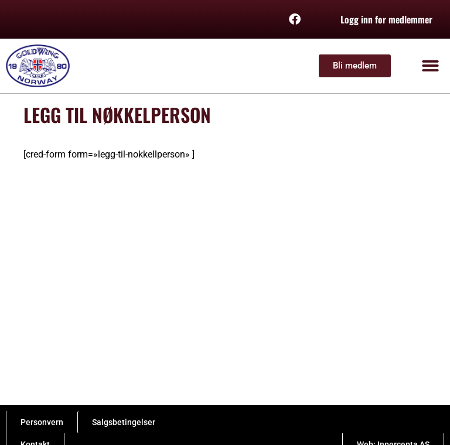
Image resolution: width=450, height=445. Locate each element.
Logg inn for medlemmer (386, 19)
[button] (431, 66)
